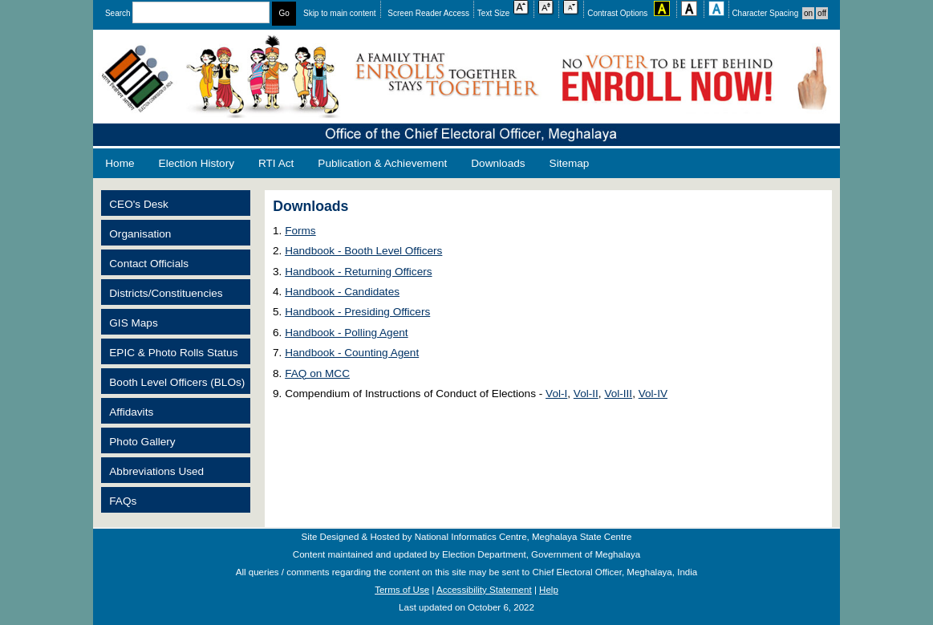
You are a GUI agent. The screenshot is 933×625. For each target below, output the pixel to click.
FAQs (122, 501)
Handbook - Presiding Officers (357, 312)
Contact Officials (149, 264)
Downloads (498, 163)
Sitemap (570, 163)
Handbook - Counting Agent (352, 353)
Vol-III (618, 394)
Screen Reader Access (428, 13)
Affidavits (131, 412)
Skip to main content (339, 13)
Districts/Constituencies (165, 293)
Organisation (140, 234)
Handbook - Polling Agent (346, 333)
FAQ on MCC (317, 373)
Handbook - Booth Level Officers (363, 251)
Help (548, 590)
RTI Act (276, 163)
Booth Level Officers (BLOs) (177, 382)
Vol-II (586, 394)
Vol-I (556, 394)
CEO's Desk (138, 204)
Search (188, 13)
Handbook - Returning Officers (358, 272)
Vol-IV (653, 394)
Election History (196, 163)
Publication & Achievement (382, 163)
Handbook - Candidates (342, 292)
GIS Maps (133, 323)
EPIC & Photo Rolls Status (173, 353)
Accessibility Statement (484, 590)
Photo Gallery (142, 442)
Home (119, 163)
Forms (300, 231)
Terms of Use (402, 590)
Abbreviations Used (156, 471)
